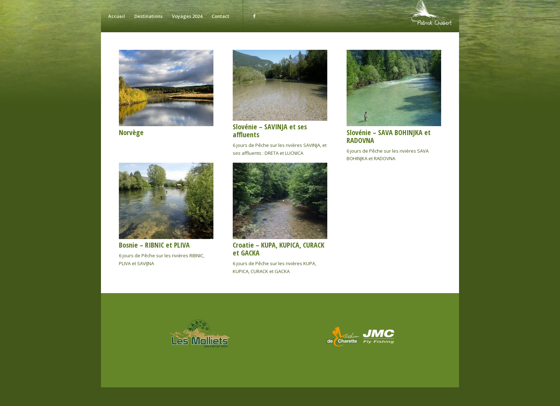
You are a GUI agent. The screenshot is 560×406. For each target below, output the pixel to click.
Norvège (131, 132)
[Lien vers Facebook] (254, 15)
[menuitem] (116, 16)
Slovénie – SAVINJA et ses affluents (270, 130)
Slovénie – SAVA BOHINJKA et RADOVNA (389, 136)
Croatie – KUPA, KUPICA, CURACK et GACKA (278, 249)
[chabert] (427, 16)
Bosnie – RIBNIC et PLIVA (154, 245)
